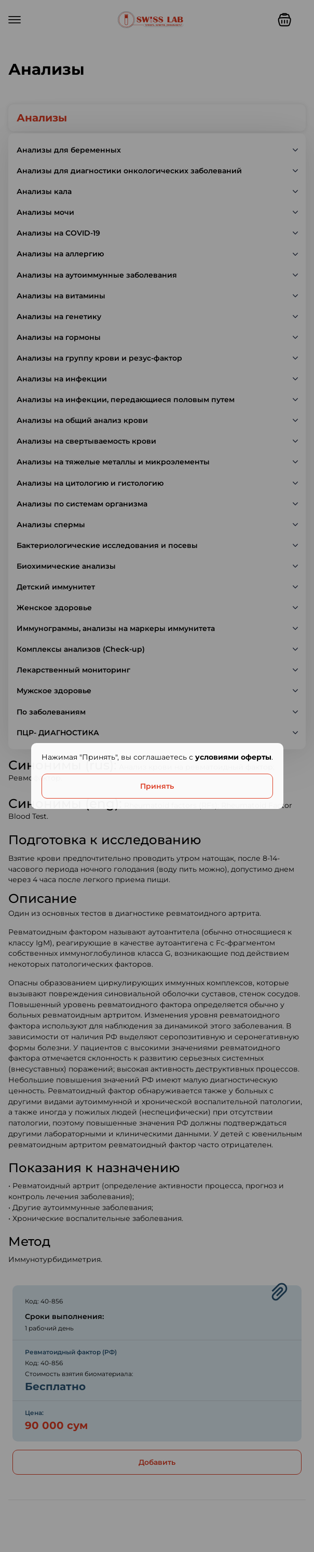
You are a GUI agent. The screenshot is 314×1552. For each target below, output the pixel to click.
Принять (157, 786)
